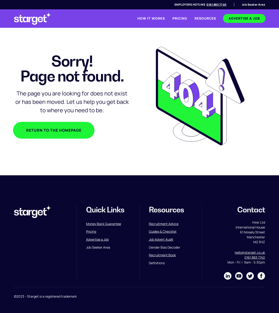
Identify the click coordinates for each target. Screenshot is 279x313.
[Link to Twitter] (250, 276)
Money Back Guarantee (103, 224)
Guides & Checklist (163, 231)
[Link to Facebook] (261, 276)
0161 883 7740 (216, 5)
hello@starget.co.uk (250, 252)
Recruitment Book (162, 255)
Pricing (91, 231)
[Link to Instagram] (239, 276)
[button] (205, 18)
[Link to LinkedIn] (227, 276)
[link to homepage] (32, 18)
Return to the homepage (53, 130)
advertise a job (244, 18)
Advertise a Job (97, 239)
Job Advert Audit (161, 239)
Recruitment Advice (163, 224)
